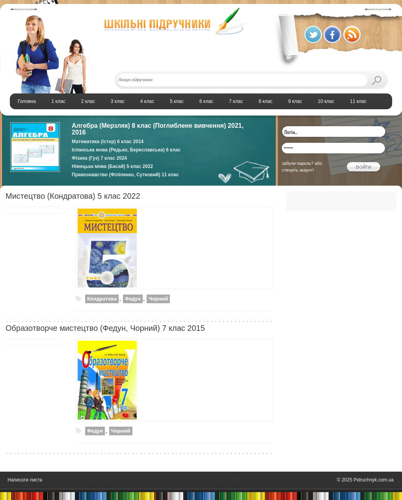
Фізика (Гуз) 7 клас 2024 (99, 158)
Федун (133, 298)
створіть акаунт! (298, 170)
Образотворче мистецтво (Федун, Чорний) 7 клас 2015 (105, 328)
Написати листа (24, 480)
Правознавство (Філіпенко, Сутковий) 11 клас (125, 174)
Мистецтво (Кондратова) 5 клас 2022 (73, 196)
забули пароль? (297, 163)
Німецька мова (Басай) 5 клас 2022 (112, 166)
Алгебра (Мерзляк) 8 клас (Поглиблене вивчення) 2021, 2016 (158, 129)
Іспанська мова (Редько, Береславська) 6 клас (126, 150)
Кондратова (102, 298)
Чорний (158, 298)
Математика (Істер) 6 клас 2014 (107, 141)
